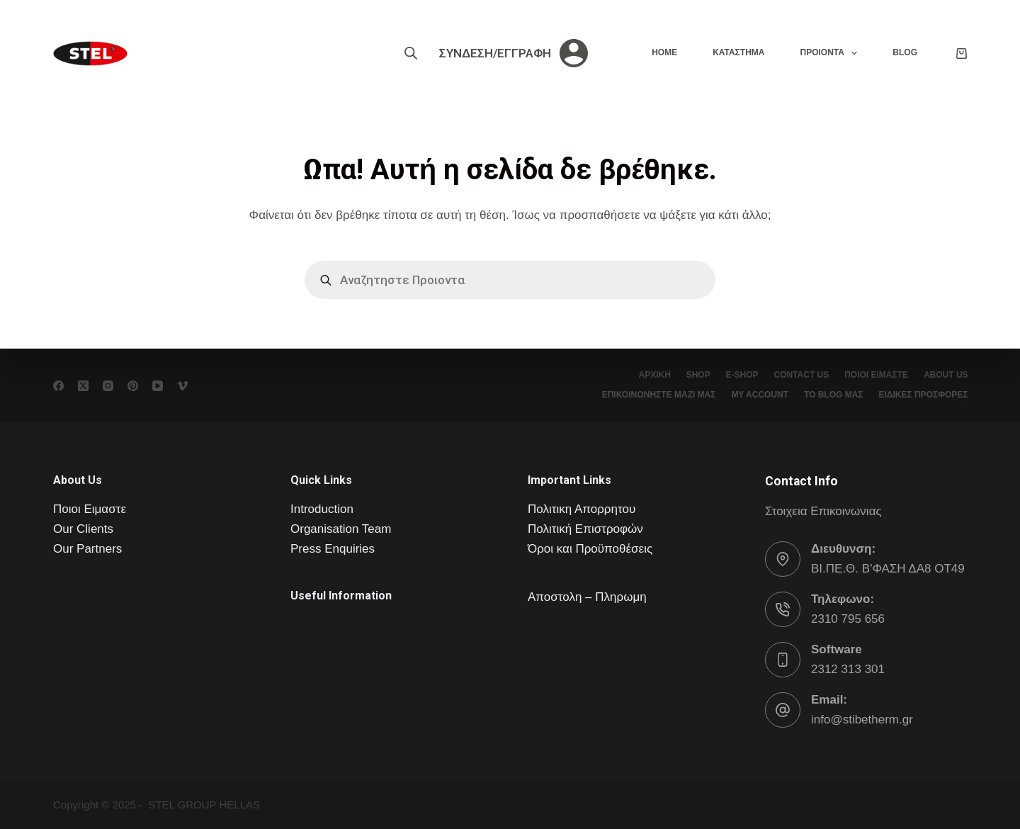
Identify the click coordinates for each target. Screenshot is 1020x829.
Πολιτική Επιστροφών (585, 529)
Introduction (321, 509)
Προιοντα (831, 53)
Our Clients (83, 529)
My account (754, 395)
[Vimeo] (182, 385)
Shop (688, 375)
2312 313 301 (848, 669)
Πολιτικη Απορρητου (581, 509)
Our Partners (87, 549)
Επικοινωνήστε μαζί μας (651, 395)
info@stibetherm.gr (862, 719)
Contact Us (796, 375)
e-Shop (734, 375)
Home (664, 52)
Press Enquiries (332, 549)
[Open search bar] (411, 53)
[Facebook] (58, 385)
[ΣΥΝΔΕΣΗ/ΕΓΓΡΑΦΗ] (513, 53)
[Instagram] (108, 385)
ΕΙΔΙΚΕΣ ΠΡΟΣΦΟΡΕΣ (922, 395)
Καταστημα (738, 52)
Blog (904, 52)
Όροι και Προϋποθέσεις (590, 549)
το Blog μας (830, 395)
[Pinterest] (133, 385)
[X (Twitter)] (83, 385)
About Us (944, 375)
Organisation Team (340, 529)
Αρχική (642, 375)
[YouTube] (157, 385)
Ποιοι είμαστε (873, 375)
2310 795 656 (848, 619)
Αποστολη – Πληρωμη (587, 597)
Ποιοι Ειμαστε (89, 509)
